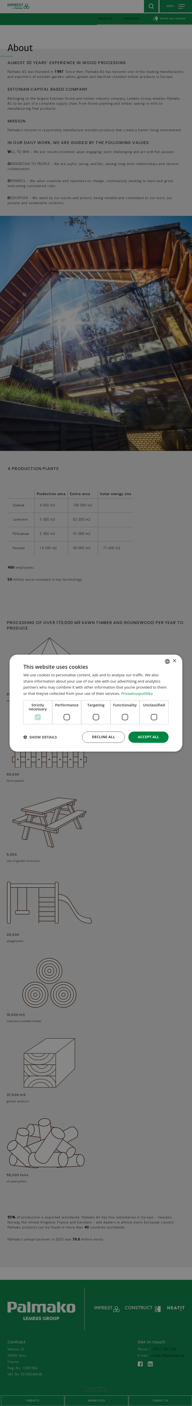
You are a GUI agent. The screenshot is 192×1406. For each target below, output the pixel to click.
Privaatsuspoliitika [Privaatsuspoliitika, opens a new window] (137, 693)
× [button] (174, 661)
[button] (40, 737)
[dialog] (96, 703)
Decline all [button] (103, 736)
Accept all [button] (148, 736)
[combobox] (167, 661)
